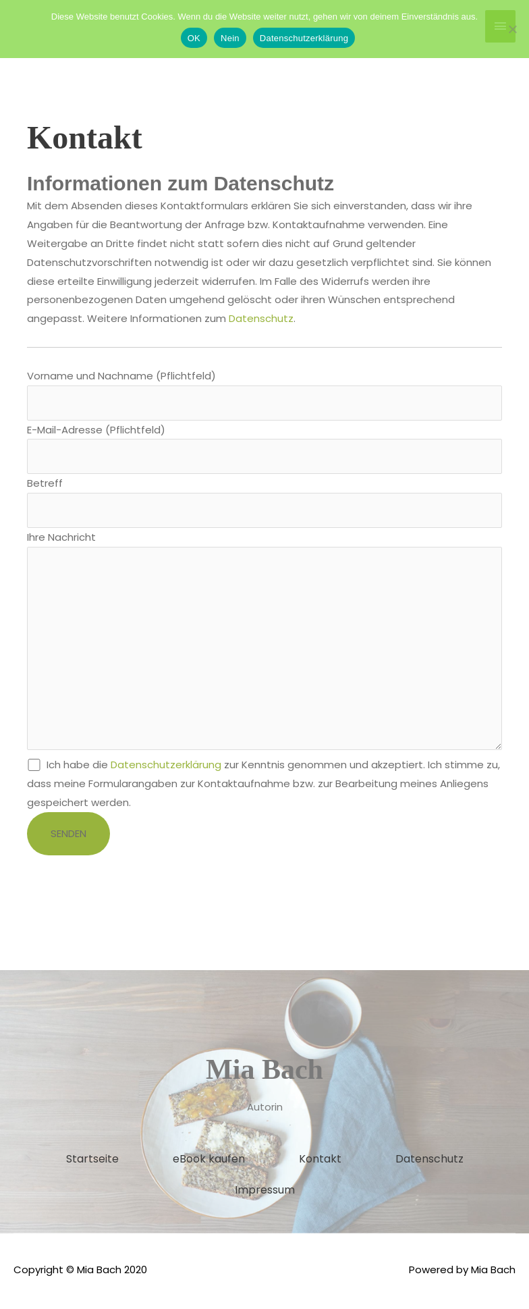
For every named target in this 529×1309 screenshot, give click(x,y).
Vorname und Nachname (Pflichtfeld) (264, 395)
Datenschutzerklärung (166, 767)
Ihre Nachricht (264, 644)
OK (194, 38)
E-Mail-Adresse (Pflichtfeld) (264, 449)
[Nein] (512, 29)
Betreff (264, 503)
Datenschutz (261, 318)
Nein (230, 38)
